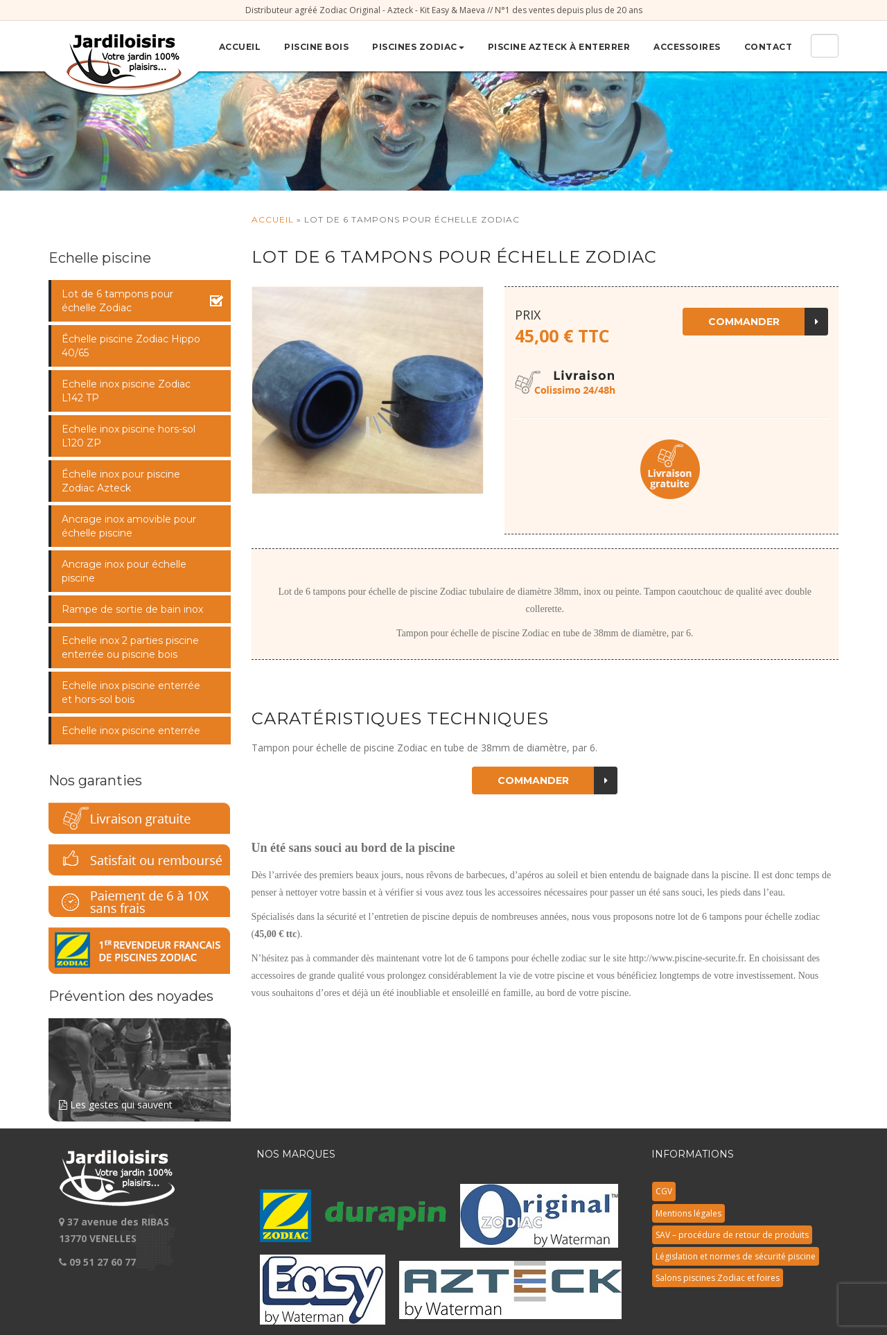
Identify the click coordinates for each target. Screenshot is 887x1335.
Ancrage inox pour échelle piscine (124, 571)
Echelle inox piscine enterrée (131, 730)
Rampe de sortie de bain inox (132, 609)
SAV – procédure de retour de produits (732, 1235)
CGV (664, 1191)
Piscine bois (316, 47)
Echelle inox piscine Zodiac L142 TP (126, 391)
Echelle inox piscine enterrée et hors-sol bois (131, 692)
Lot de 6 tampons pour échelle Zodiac (117, 301)
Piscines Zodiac (418, 47)
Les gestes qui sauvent (139, 1064)
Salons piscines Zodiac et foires (718, 1278)
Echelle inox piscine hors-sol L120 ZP (128, 436)
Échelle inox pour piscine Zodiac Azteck (121, 481)
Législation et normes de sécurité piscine (736, 1256)
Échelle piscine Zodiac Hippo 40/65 (131, 346)
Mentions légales (688, 1213)
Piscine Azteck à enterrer (559, 47)
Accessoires (687, 47)
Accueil (240, 47)
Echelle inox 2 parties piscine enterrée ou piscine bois (130, 647)
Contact (768, 47)
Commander (768, 321)
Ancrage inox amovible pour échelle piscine (129, 526)
